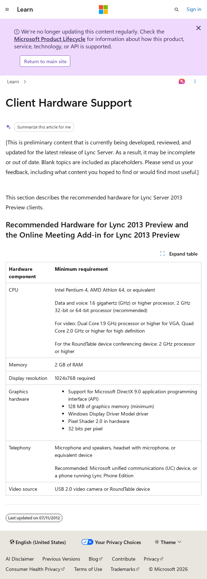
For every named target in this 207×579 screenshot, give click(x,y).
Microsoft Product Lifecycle (49, 38)
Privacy (151, 558)
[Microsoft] (103, 9)
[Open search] (177, 9)
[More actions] (195, 82)
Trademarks (123, 569)
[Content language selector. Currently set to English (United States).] (38, 542)
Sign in (194, 9)
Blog (93, 558)
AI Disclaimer (20, 558)
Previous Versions (61, 558)
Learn (13, 81)
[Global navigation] (7, 9)
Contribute (123, 558)
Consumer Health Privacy (33, 569)
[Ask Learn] (182, 82)
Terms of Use (88, 569)
